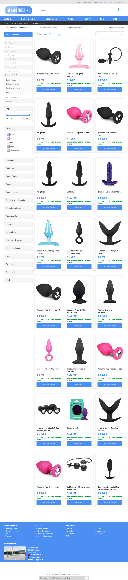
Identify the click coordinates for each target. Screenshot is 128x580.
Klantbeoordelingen (77, 574)
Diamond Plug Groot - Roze (47, 487)
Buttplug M (71, 192)
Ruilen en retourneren (44, 536)
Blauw (12, 134)
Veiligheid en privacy (43, 531)
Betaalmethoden (42, 529)
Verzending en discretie (44, 533)
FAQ (67, 536)
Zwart (12, 146)
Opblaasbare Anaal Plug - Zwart (108, 75)
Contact (69, 529)
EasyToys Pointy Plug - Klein (48, 369)
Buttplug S (40, 133)
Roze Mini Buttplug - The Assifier (77, 75)
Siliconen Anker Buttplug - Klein (108, 252)
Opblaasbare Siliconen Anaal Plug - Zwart (78, 488)
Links (7, 533)
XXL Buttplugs (9, 101)
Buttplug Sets (9, 47)
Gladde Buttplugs (11, 80)
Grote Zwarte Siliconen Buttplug (76, 370)
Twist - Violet (72, 428)
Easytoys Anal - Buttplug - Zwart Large (78, 311)
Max (22, 119)
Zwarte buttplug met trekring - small (75, 252)
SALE (115, 18)
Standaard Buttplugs (12, 75)
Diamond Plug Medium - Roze (110, 369)
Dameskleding (28, 18)
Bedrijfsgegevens (11, 529)
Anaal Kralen (9, 43)
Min (7, 119)
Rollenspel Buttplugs (11, 71)
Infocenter (70, 533)
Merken (8, 536)
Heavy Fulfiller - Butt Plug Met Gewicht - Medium (108, 488)
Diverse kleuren (15, 150)
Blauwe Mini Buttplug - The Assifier (47, 252)
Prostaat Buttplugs (10, 67)
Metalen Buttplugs (10, 59)
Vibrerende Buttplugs (11, 97)
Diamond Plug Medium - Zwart (107, 134)
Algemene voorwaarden (52, 574)
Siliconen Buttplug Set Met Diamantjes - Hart (47, 429)
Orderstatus (101, 531)
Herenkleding (51, 18)
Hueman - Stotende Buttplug (110, 192)
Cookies (99, 529)
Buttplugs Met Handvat (13, 88)
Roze (11, 142)
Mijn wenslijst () (119, 2)
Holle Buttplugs (9, 55)
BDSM (88, 18)
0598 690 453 (34, 555)
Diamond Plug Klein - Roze (78, 133)
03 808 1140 (34, 557)
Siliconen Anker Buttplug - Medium (108, 429)
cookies (67, 578)
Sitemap (100, 533)
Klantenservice (97, 2)
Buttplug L (40, 192)
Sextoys (8, 18)
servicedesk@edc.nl (35, 560)
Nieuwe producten (12, 531)
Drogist (71, 18)
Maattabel (70, 531)
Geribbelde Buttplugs (12, 84)
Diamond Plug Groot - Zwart (48, 310)
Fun (102, 18)
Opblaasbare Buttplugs (12, 63)
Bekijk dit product (49, 89)
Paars (11, 138)
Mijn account (108, 2)
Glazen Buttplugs (10, 51)
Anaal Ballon (9, 39)
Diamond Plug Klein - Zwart (47, 74)
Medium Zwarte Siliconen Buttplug (108, 311)
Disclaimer (63, 574)
